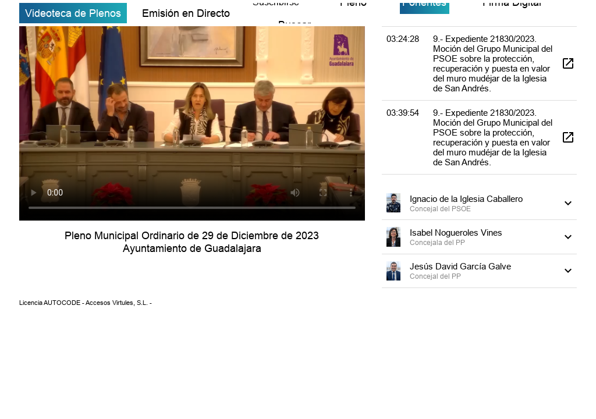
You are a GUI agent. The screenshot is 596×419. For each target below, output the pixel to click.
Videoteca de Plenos (73, 13)
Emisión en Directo (186, 13)
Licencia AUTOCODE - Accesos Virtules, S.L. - (85, 303)
